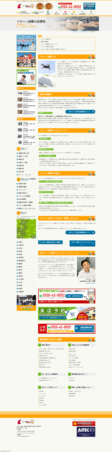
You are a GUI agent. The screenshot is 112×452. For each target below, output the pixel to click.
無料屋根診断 (82, 13)
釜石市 (20, 270)
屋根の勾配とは (73, 355)
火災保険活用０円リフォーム (46, 380)
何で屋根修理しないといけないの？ (23, 12)
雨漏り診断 (71, 395)
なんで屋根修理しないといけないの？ (48, 378)
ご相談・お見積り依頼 (73, 296)
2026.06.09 (26, 136)
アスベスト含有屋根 (74, 358)
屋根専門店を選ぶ (43, 355)
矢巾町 (20, 248)
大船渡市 (21, 291)
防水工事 (21, 171)
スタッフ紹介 (42, 395)
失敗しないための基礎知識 (37, 12)
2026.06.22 (26, 93)
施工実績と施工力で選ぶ (45, 362)
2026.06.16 (26, 123)
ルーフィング (72, 353)
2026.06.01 (26, 111)
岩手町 (20, 254)
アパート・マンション (24, 175)
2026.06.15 (26, 99)
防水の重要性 (72, 360)
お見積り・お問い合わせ (75, 391)
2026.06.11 (26, 130)
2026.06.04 (26, 142)
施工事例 (65, 13)
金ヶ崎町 (21, 279)
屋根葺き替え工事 (23, 153)
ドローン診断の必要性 (74, 364)
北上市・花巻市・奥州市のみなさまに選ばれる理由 (51, 348)
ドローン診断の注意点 (47, 46)
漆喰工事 (21, 159)
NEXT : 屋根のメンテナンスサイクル (82, 243)
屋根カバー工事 (23, 156)
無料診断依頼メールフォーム (84, 328)
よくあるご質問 (43, 405)
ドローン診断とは (46, 39)
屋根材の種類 (72, 351)
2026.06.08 (26, 105)
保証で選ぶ (41, 364)
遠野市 (20, 273)
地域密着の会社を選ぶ (44, 360)
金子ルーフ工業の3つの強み (45, 353)
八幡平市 (21, 245)
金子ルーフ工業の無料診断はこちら (79, 111)
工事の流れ (56, 13)
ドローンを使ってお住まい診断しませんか (53, 49)
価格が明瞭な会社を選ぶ (45, 367)
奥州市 (20, 288)
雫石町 (20, 251)
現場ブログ (41, 402)
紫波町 (20, 263)
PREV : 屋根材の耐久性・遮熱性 (51, 242)
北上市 (20, 282)
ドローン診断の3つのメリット (49, 44)
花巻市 (20, 285)
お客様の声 (41, 400)
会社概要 (41, 391)
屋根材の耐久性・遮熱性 (75, 362)
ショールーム (91, 13)
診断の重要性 (45, 41)
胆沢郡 (20, 276)
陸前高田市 (21, 260)
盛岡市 (20, 267)
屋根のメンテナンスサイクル (76, 367)
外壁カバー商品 (23, 162)
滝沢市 (20, 242)
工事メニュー (74, 13)
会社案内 (48, 13)
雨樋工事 (21, 168)
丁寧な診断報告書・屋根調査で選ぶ (47, 358)
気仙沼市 (21, 257)
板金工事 (21, 165)
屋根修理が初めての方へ (45, 351)
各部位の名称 (72, 348)
